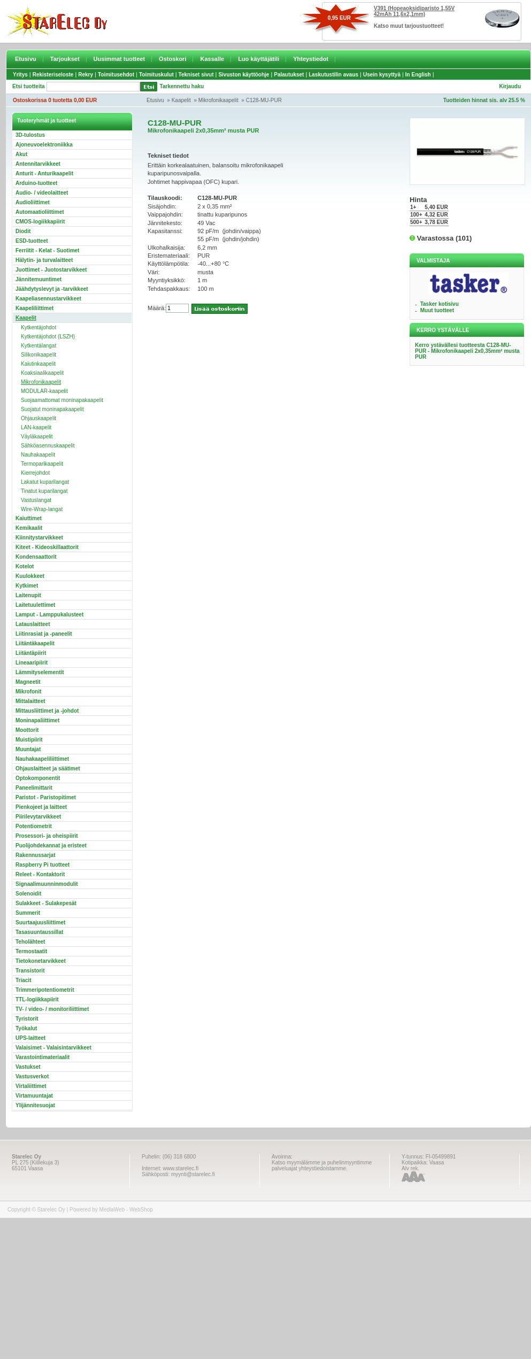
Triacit (23, 980)
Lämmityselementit (40, 672)
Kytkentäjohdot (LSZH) (48, 336)
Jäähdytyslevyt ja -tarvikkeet (52, 289)
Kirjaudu (510, 86)
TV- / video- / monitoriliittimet (52, 1009)
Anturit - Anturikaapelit (44, 173)
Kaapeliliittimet (34, 308)
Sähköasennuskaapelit (48, 446)
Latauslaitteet (33, 624)
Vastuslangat (36, 500)
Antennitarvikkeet (38, 164)
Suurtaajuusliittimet (40, 922)
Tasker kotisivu (439, 304)
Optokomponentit (38, 778)
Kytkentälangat (38, 346)
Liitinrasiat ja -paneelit (44, 634)
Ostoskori (172, 59)
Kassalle (212, 59)
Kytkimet (27, 586)
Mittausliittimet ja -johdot (47, 711)
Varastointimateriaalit (43, 1057)
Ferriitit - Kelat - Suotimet (47, 250)
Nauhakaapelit (38, 455)
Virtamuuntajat (34, 1096)
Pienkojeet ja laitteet (41, 807)
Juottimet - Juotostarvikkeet (51, 270)
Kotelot (25, 566)
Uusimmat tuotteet (119, 59)
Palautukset (289, 75)
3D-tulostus (30, 135)
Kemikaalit (29, 528)
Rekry (85, 75)
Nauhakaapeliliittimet (42, 759)
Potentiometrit (34, 826)
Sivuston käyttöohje (243, 75)
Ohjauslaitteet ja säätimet (48, 768)
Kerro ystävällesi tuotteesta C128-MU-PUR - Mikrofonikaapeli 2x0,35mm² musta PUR (467, 351)
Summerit (28, 913)
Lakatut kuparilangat (45, 482)
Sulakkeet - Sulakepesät (46, 903)
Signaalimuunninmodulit (47, 884)
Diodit (23, 231)
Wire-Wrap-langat (42, 509)
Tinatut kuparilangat (44, 491)
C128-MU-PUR (264, 100)
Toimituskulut (156, 75)
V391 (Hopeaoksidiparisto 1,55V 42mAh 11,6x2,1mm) (414, 11)
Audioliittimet (33, 202)
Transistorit (30, 971)
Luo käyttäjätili (258, 59)
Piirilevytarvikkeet (38, 817)
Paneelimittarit (34, 788)
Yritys (20, 75)
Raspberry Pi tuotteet (43, 865)
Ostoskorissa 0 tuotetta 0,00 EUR (55, 100)
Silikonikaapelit (38, 355)
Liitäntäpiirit (31, 653)
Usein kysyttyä (382, 75)
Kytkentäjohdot (38, 327)
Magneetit (28, 682)
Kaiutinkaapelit (38, 364)
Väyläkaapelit (36, 436)
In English (418, 75)
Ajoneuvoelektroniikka (44, 145)
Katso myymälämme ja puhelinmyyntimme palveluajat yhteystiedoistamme (322, 1165)
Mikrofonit (28, 691)
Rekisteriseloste (53, 75)
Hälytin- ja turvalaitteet (44, 260)
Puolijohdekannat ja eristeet (51, 845)
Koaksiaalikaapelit (42, 373)
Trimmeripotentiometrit (45, 990)
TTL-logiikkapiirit (37, 999)
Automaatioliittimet (40, 212)
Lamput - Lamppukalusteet (49, 614)
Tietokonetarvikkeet (41, 961)
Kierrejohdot (35, 473)
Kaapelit (181, 100)
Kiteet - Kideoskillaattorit (47, 547)
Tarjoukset (65, 59)
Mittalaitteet (30, 701)
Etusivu (25, 59)
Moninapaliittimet (37, 720)
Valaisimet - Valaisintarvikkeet (53, 1048)
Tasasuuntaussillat (39, 932)
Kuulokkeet (30, 576)
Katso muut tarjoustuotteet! (409, 26)
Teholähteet (30, 942)
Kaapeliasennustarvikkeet (48, 299)
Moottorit (27, 730)
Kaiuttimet (29, 518)
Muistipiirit (29, 740)
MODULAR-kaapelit (44, 391)
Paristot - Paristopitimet (46, 797)
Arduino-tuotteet (36, 183)
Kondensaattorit (36, 557)
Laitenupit (28, 595)
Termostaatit (31, 951)
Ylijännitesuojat (35, 1105)
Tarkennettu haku (182, 86)
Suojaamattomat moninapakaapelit (62, 400)
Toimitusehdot (116, 75)
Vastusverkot (32, 1076)
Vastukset (28, 1067)
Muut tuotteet (437, 310)
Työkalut (26, 1028)
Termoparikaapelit (42, 464)
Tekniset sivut (196, 75)
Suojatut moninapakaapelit (52, 409)
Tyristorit (27, 1019)
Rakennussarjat (35, 855)
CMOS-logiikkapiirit (40, 222)
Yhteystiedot (310, 59)
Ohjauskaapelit (38, 418)
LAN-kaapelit (36, 427)
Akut (21, 154)
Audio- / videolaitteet (42, 193)
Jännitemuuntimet (38, 279)
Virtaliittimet (31, 1086)
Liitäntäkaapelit (35, 643)
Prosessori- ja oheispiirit (47, 836)
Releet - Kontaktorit (40, 874)
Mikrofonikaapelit (218, 100)
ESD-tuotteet (32, 241)
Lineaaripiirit (32, 663)
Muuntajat (28, 749)
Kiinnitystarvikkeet (39, 537)
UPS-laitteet (30, 1038)
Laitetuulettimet (35, 605)
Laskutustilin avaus (333, 75)
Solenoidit (28, 894)
